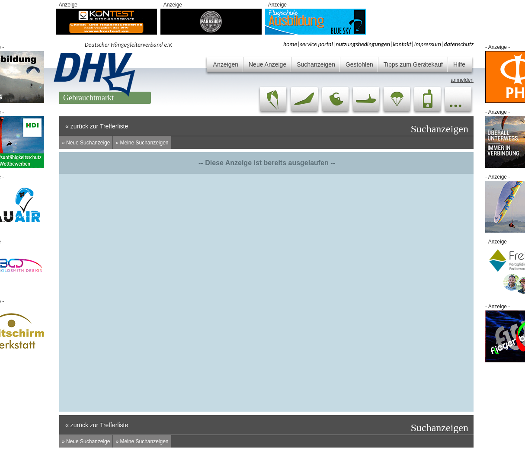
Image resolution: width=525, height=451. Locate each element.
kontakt (402, 44)
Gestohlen (359, 64)
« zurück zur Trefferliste (96, 126)
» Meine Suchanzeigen (141, 143)
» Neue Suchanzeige (86, 143)
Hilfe (459, 64)
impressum (427, 44)
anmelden (462, 80)
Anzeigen (225, 64)
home (290, 44)
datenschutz (459, 44)
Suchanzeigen (316, 64)
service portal (316, 44)
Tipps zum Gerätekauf (413, 64)
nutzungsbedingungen (363, 44)
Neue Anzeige (267, 64)
